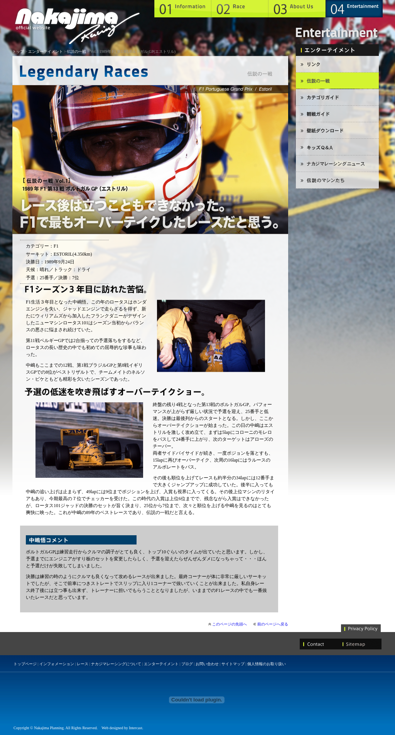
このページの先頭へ (229, 624)
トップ (18, 51)
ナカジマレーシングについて (116, 664)
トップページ (25, 664)
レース (82, 664)
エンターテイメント (45, 51)
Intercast (135, 728)
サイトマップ (233, 664)
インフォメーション (56, 664)
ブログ (187, 664)
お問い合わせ (207, 664)
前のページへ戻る (272, 624)
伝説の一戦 (76, 51)
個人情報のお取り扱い (266, 664)
